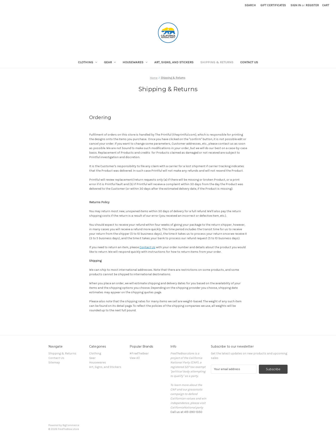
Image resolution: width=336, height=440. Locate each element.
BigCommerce (71, 425)
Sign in (296, 5)
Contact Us (249, 62)
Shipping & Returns (216, 62)
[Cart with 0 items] (326, 5)
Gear (110, 62)
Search (250, 5)
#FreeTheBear (139, 353)
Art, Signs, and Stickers (174, 62)
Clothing (87, 62)
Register (312, 5)
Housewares (135, 62)
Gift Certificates (273, 5)
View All (135, 358)
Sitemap (54, 362)
